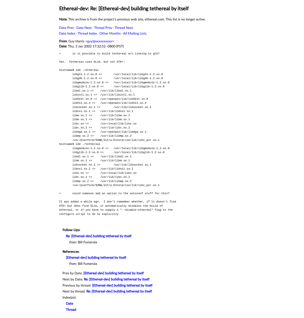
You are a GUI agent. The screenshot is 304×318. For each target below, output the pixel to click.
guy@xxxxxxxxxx (99, 41)
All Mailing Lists (135, 33)
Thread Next (124, 28)
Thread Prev (103, 28)
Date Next (84, 28)
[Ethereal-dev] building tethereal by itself (96, 257)
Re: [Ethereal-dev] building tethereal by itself (99, 236)
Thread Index (87, 33)
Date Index (67, 33)
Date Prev (66, 28)
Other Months (110, 33)
